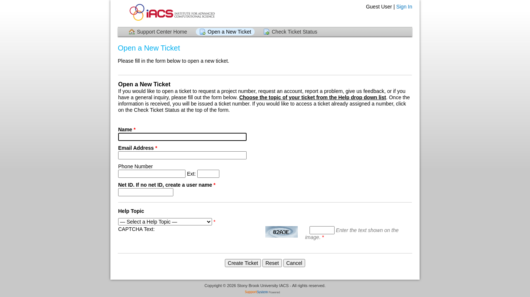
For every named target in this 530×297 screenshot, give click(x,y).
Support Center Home (162, 32)
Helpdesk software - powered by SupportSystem (265, 293)
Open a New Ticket (229, 32)
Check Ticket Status (294, 32)
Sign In (404, 7)
